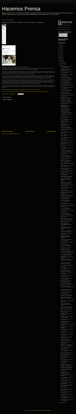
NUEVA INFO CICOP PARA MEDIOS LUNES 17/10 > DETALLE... (67, 252)
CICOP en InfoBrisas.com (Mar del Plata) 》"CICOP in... (66, 166)
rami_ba (39, 410)
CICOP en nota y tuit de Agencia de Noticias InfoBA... (66, 383)
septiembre (62, 402)
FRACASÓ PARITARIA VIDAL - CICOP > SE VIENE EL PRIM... (66, 295)
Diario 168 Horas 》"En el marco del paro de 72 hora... (66, 130)
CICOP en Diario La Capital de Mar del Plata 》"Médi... (66, 103)
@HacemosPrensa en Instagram (64, 29)
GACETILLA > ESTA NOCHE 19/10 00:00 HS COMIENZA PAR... (66, 231)
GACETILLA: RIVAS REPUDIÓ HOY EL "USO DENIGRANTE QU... (66, 254)
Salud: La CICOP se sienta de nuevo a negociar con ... (66, 301)
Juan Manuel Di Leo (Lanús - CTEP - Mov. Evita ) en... (66, 357)
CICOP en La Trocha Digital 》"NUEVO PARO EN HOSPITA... (66, 151)
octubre (61, 65)
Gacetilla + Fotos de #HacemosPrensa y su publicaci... (66, 203)
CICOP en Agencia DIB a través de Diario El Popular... (66, 88)
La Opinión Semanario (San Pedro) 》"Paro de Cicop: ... (66, 400)
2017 (60, 59)
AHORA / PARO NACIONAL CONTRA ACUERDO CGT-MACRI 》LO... (67, 298)
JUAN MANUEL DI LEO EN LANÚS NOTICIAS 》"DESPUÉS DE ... (66, 345)
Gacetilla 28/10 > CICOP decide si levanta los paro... (66, 115)
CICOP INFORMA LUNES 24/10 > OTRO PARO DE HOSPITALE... (66, 177)
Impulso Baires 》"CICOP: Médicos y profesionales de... (67, 96)
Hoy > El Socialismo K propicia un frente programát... (66, 268)
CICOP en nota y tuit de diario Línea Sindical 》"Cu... (66, 375)
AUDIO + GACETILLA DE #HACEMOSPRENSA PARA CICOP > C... (65, 224)
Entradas (61, 34)
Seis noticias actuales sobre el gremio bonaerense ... (65, 322)
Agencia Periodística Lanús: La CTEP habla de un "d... (67, 325)
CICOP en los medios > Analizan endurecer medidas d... (66, 279)
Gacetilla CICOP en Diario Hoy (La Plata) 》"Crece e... (66, 234)
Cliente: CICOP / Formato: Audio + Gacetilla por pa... (66, 392)
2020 (60, 54)
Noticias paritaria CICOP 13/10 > (66, 309)
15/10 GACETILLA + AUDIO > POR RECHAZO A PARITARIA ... (66, 271)
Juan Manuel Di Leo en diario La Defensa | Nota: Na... (66, 276)
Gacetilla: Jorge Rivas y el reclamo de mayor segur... (66, 319)
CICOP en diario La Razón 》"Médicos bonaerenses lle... (66, 77)
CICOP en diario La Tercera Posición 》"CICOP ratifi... (66, 148)
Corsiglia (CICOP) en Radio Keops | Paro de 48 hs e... (66, 216)
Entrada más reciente (7, 131)
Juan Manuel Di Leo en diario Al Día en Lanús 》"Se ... (66, 335)
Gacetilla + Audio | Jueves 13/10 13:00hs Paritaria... (66, 312)
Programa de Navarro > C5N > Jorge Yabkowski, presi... (66, 343)
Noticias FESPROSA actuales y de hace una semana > (66, 355)
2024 (60, 47)
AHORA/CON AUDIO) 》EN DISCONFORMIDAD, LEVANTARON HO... (65, 106)
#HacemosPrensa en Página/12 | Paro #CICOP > (66, 390)
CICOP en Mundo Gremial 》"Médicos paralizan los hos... (66, 209)
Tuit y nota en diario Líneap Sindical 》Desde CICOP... (66, 378)
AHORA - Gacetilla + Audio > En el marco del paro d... (66, 135)
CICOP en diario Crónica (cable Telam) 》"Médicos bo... (66, 80)
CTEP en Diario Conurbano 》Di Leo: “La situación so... (67, 348)
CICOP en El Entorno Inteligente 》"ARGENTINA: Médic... (66, 90)
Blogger (49, 410)
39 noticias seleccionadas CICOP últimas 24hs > (66, 370)
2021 (60, 52)
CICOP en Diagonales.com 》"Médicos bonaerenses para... (66, 214)
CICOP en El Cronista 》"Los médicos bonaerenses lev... (65, 93)
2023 (60, 49)
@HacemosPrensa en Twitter (63, 27)
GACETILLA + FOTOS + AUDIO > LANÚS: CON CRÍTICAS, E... (66, 284)
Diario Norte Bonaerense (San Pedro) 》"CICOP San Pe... (67, 397)
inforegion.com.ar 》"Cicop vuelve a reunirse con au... (66, 327)
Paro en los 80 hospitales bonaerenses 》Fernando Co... (66, 245)
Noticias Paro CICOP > (64, 387)
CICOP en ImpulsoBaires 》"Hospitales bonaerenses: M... (66, 112)
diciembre (62, 62)
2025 (60, 46)
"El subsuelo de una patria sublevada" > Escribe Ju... (65, 249)
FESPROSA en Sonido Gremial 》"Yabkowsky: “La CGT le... (65, 290)
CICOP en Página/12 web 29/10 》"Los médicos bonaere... (66, 83)
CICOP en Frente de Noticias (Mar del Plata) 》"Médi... (66, 171)
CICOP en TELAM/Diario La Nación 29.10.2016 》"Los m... (66, 85)
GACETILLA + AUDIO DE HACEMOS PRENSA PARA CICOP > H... (67, 196)
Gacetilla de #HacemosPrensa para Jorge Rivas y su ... (66, 257)
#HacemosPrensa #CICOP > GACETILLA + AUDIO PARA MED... (65, 179)
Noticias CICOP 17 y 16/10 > (65, 247)
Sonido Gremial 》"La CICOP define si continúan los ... (66, 330)
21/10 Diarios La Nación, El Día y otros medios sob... (66, 188)
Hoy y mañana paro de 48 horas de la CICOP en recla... (67, 206)
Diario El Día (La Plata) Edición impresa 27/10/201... (65, 117)
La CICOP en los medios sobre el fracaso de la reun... (66, 293)
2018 (60, 57)
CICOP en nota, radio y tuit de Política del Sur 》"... (65, 380)
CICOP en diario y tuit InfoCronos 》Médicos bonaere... (66, 386)
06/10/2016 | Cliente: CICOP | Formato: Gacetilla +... (65, 373)
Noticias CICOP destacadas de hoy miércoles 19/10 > (66, 221)
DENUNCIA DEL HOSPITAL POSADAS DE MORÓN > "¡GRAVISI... (65, 236)
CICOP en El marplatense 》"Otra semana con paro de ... (66, 169)
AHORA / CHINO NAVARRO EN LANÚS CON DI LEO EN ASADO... (66, 228)
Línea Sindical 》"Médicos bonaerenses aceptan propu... (66, 98)
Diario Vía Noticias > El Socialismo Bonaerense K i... (66, 266)
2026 (60, 44)
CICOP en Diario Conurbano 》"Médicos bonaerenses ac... (66, 101)
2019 (60, 55)
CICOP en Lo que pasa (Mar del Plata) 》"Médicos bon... (66, 161)
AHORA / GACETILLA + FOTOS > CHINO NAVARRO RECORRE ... (66, 307)
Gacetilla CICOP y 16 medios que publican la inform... (66, 122)
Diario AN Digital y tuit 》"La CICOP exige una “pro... (66, 362)
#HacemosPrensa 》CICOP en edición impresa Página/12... (65, 183)
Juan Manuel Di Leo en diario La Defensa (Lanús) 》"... (66, 337)
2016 (60, 60)
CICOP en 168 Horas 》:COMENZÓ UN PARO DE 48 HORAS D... (66, 219)
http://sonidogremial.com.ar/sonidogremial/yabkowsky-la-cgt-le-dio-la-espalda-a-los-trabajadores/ (22, 89)
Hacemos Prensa (21, 8)
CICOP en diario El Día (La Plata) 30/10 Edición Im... (66, 75)
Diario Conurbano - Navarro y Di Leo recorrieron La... (66, 274)
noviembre (62, 63)
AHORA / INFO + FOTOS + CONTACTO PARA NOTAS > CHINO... (66, 304)
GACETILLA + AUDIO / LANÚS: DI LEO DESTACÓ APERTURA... (66, 365)
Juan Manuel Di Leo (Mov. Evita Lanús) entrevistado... (66, 240)
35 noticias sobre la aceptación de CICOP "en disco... (66, 72)
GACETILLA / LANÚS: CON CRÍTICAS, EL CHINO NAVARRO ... (66, 286)
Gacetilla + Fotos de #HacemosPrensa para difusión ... (66, 191)
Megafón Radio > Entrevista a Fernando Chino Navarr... (65, 281)
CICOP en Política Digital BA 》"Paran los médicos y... (65, 201)
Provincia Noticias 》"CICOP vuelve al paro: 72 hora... (66, 153)
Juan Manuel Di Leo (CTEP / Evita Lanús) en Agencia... (66, 360)
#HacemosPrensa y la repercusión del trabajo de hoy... (66, 193)
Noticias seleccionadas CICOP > (66, 352)
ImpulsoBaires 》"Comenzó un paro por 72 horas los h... (66, 140)
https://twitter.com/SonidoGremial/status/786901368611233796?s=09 (34, 91)
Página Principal (30, 131)
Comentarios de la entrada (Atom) (13, 133)
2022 (60, 51)
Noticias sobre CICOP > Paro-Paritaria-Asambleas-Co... (65, 109)
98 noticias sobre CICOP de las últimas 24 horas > (65, 125)
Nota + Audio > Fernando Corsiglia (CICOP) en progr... (66, 317)
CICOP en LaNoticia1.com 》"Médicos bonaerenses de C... (66, 156)
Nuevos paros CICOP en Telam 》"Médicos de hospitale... (65, 263)
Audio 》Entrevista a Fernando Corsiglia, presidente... (65, 198)
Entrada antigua (51, 131)
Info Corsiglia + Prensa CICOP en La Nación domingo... (66, 174)
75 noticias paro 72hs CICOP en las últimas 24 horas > (66, 143)
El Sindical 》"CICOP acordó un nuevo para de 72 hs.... (66, 159)
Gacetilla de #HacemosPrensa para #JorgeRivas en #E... (66, 185)
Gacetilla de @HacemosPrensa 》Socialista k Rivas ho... (66, 70)
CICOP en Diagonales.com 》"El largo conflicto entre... (66, 120)
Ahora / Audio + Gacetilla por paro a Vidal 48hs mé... (66, 395)
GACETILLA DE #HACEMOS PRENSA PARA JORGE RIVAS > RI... (66, 260)
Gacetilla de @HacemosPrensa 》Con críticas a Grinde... (66, 67)
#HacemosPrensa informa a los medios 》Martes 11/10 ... (65, 340)
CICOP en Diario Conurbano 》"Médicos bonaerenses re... (66, 128)
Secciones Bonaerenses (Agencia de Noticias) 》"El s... (66, 242)
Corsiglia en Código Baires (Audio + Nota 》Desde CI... (66, 350)
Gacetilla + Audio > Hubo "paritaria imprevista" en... (66, 133)
